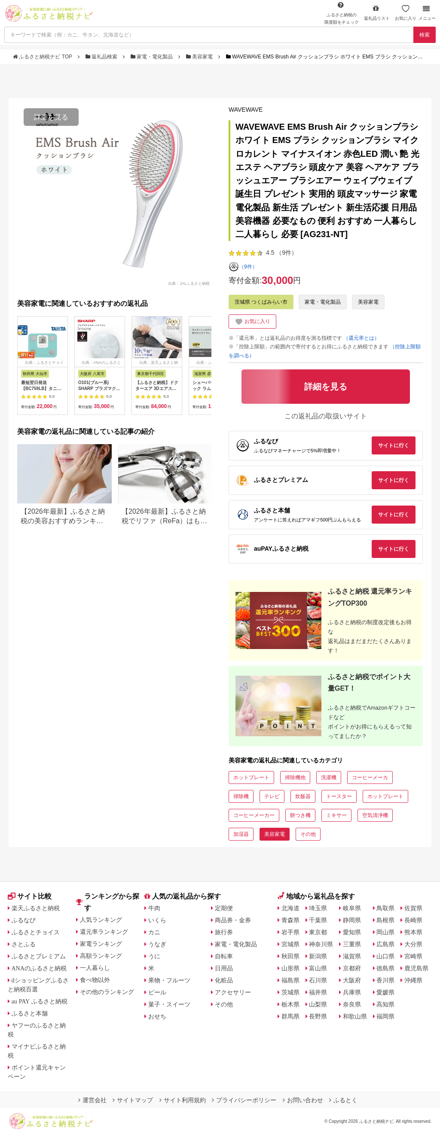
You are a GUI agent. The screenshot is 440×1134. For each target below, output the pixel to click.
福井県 (318, 992)
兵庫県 (352, 992)
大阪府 (352, 980)
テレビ (272, 796)
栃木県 (290, 1004)
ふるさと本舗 (30, 1013)
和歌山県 (355, 1016)
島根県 (385, 920)
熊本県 (413, 932)
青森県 (290, 920)
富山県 (318, 968)
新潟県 (318, 956)
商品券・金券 (233, 920)
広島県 (385, 944)
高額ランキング (101, 956)
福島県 (290, 980)
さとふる (24, 944)
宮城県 (290, 944)
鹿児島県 (416, 968)
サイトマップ (133, 1100)
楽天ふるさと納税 (36, 908)
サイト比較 (30, 896)
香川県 (385, 980)
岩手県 (290, 932)
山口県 (385, 956)
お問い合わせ (303, 1100)
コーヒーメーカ (370, 777)
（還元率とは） (361, 338)
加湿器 (241, 834)
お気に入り (405, 13)
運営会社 (92, 1100)
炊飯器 (303, 796)
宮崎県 (413, 956)
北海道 (290, 908)
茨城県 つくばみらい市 (261, 302)
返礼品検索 (102, 57)
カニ (154, 932)
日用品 (224, 968)
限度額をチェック (341, 12)
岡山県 (385, 932)
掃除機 (241, 796)
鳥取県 (385, 908)
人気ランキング (101, 920)
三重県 (352, 944)
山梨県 (318, 1004)
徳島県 (385, 968)
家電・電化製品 (152, 57)
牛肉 (154, 908)
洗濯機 (328, 777)
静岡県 (352, 920)
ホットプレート (251, 777)
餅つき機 (300, 815)
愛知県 (352, 932)
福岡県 (385, 1016)
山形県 (290, 968)
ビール (157, 992)
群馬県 (290, 1016)
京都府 (352, 968)
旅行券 (224, 932)
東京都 (318, 932)
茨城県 (290, 992)
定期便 (224, 908)
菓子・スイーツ (169, 1004)
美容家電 (200, 57)
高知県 (385, 1004)
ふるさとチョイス (36, 932)
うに (154, 956)
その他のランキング (107, 992)
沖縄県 (413, 980)
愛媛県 (385, 992)
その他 (308, 834)
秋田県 (290, 956)
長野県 (318, 1016)
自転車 (224, 956)
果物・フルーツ (169, 980)
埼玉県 (318, 908)
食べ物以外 (95, 980)
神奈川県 (321, 944)
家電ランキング (101, 944)
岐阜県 (352, 908)
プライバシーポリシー (244, 1100)
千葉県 (318, 920)
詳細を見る (51, 117)
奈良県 (352, 1004)
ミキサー (336, 815)
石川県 (318, 980)
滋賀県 (352, 956)
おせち (157, 1016)
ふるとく (343, 1100)
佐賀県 (413, 908)
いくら (157, 920)
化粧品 (224, 980)
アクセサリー (233, 992)
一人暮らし (95, 968)
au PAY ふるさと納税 (40, 1001)
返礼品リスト (377, 13)
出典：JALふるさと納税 (189, 283)
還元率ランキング (104, 932)
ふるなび (24, 920)
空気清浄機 (375, 815)
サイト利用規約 (182, 1100)
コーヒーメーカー (254, 815)
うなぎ (157, 944)
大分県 (413, 944)
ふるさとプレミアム (39, 956)
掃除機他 (295, 777)
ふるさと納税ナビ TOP (43, 57)
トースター (339, 796)
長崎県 (413, 920)
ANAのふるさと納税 (39, 968)
